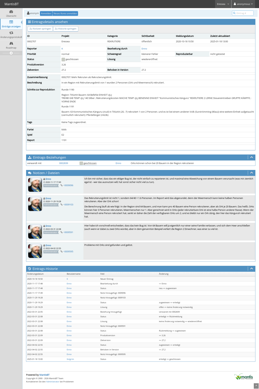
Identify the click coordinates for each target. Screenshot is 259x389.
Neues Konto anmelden (65, 13)
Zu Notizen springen (40, 28)
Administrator (52, 381)
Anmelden (46, 13)
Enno (144, 48)
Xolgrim (70, 359)
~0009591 (68, 232)
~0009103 (68, 204)
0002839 (63, 163)
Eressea (223, 4)
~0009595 (68, 251)
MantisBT (44, 374)
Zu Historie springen (65, 28)
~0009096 (68, 185)
